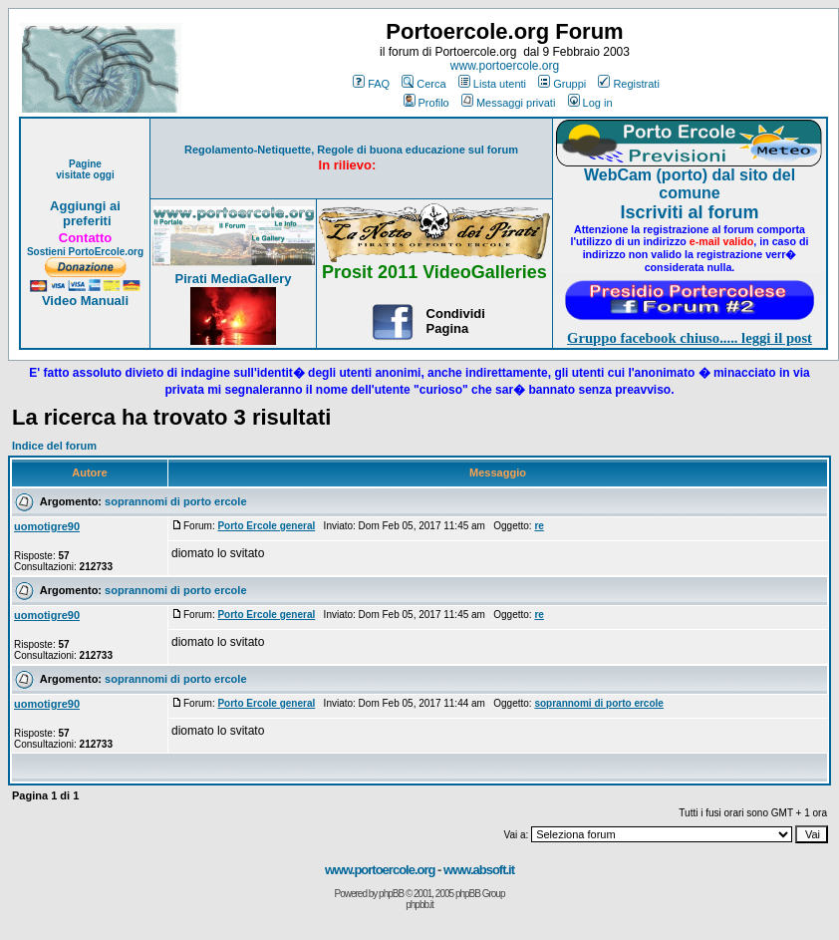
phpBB (391, 893)
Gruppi (562, 84)
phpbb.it (419, 904)
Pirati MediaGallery (232, 278)
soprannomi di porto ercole (175, 501)
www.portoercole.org (504, 66)
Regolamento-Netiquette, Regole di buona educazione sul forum (351, 150)
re (538, 525)
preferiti (85, 220)
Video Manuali (85, 300)
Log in (590, 103)
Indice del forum (54, 446)
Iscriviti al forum (689, 212)
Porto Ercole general (266, 525)
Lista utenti (492, 84)
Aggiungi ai (85, 205)
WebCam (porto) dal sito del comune (689, 183)
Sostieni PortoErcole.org (85, 251)
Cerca (423, 84)
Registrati (628, 84)
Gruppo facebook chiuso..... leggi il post (689, 338)
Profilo (426, 103)
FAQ (371, 84)
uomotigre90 (47, 526)
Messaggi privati (508, 103)
